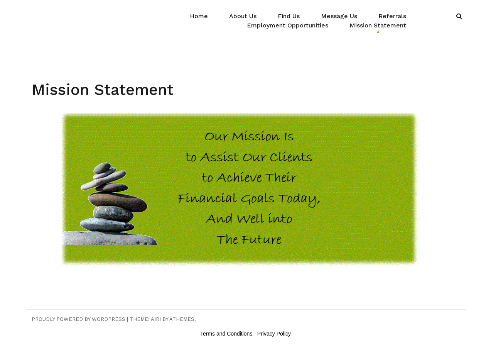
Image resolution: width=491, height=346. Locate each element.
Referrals (392, 16)
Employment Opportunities (287, 25)
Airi (156, 319)
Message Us (339, 16)
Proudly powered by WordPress (78, 319)
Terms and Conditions (226, 334)
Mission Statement (377, 25)
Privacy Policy (274, 334)
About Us (242, 16)
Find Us (289, 16)
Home (199, 16)
